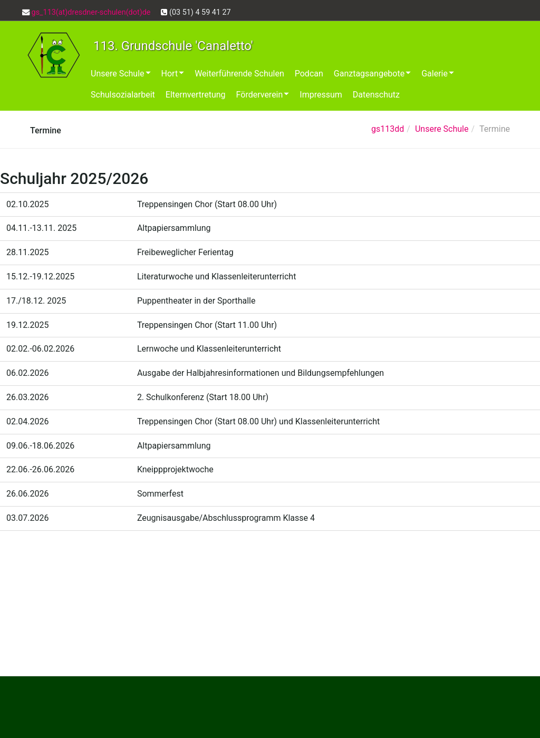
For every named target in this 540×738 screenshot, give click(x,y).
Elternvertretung (196, 95)
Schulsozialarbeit (123, 95)
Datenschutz (376, 95)
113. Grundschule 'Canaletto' (173, 45)
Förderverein (263, 95)
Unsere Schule (121, 74)
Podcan (309, 74)
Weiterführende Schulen (239, 74)
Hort (173, 74)
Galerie (437, 74)
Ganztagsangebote (372, 74)
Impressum (321, 95)
